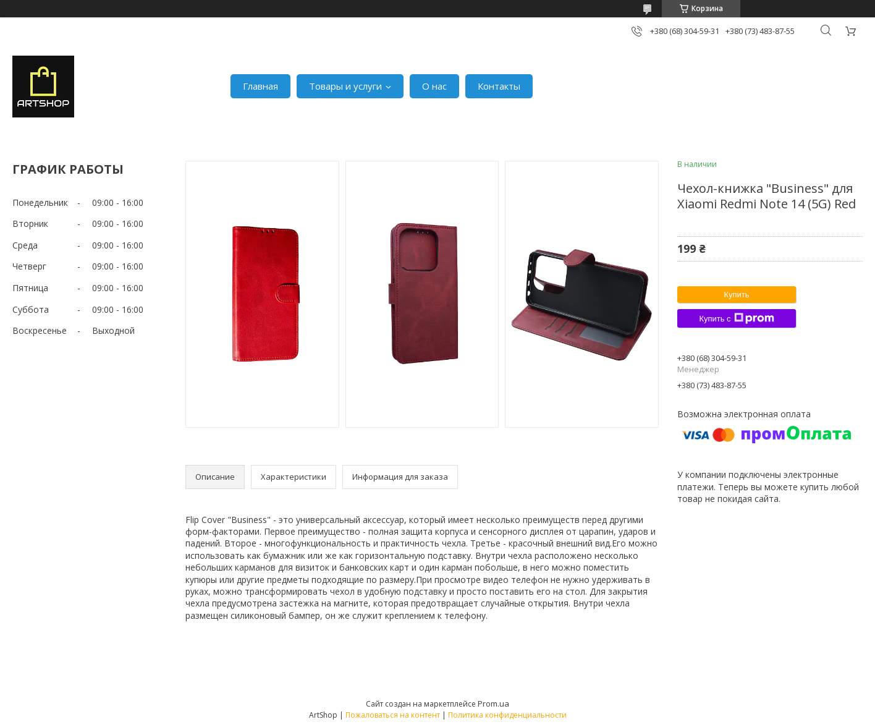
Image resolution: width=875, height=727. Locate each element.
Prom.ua (493, 703)
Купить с (736, 318)
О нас (434, 86)
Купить (736, 294)
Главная (260, 86)
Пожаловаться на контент (392, 715)
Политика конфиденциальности (507, 715)
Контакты (499, 86)
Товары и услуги (345, 86)
